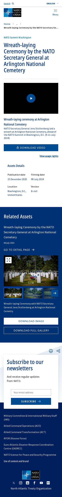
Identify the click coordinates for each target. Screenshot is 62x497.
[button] (52, 3)
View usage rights (49, 156)
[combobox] (52, 3)
